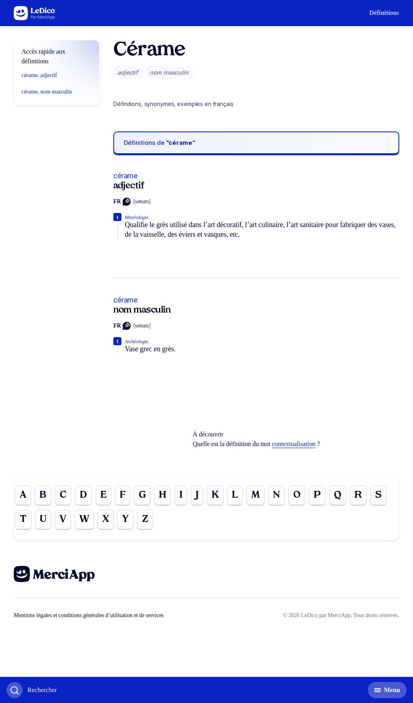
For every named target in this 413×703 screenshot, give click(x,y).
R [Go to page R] (358, 495)
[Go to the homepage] (34, 13)
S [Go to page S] (378, 495)
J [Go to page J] (197, 495)
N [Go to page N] (276, 495)
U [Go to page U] (43, 519)
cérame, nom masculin (46, 92)
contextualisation (293, 443)
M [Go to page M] (255, 495)
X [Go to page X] (105, 519)
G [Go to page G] (142, 495)
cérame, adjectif (39, 75)
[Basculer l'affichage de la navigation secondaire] (387, 690)
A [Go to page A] (23, 495)
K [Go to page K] (215, 495)
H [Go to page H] (162, 495)
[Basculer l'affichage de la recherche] (31, 690)
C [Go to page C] (63, 495)
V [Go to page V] (63, 519)
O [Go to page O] (296, 495)
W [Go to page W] (84, 519)
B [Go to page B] (43, 495)
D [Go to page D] (83, 495)
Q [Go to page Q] (337, 495)
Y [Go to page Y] (125, 519)
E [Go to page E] (103, 495)
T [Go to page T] (23, 519)
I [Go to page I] (180, 495)
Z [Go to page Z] (145, 519)
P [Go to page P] (317, 495)
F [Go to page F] (122, 495)
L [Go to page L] (235, 495)
